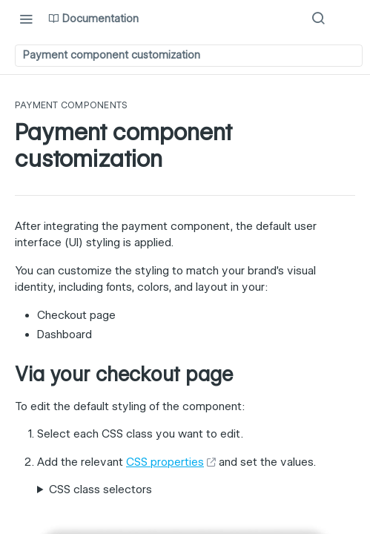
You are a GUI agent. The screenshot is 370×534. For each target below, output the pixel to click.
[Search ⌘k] (318, 18)
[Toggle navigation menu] (26, 18)
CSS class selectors (100, 489)
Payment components (71, 105)
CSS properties (165, 462)
